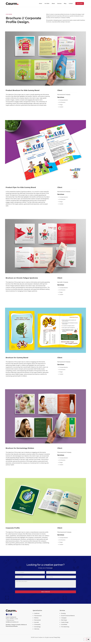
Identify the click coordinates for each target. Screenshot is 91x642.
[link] (45, 58)
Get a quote (80, 3)
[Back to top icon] (85, 639)
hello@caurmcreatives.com (12, 622)
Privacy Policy (57, 637)
